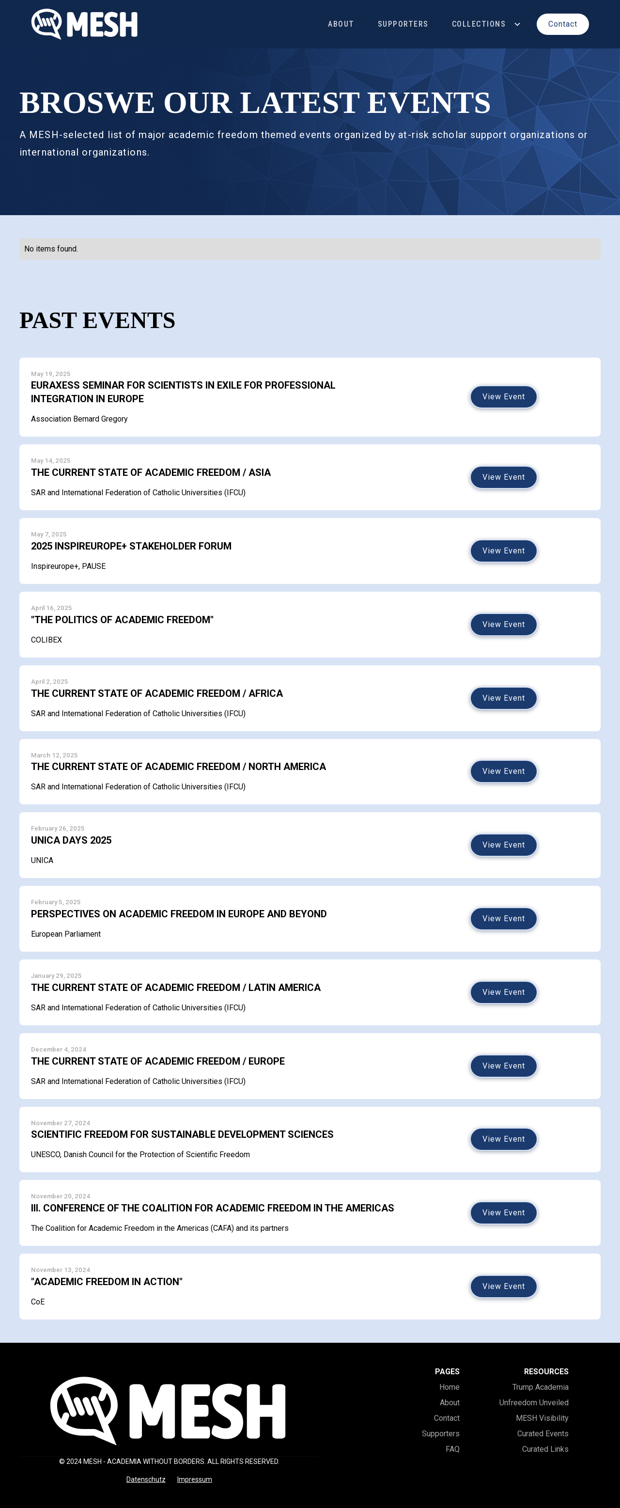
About (341, 24)
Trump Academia (540, 1387)
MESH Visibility (542, 1418)
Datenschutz (146, 1479)
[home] (85, 24)
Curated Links (545, 1449)
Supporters (403, 24)
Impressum (194, 1479)
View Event (503, 396)
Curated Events (543, 1433)
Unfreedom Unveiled (534, 1402)
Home (449, 1387)
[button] (486, 24)
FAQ (453, 1449)
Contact (447, 1418)
